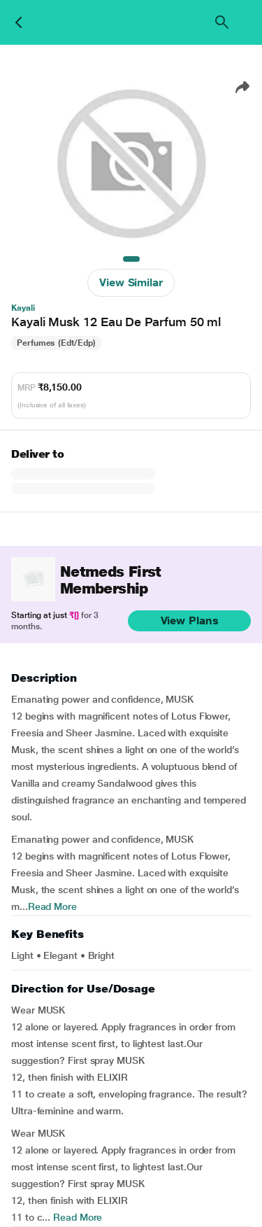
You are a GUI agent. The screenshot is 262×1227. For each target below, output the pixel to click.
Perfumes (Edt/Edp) (56, 343)
